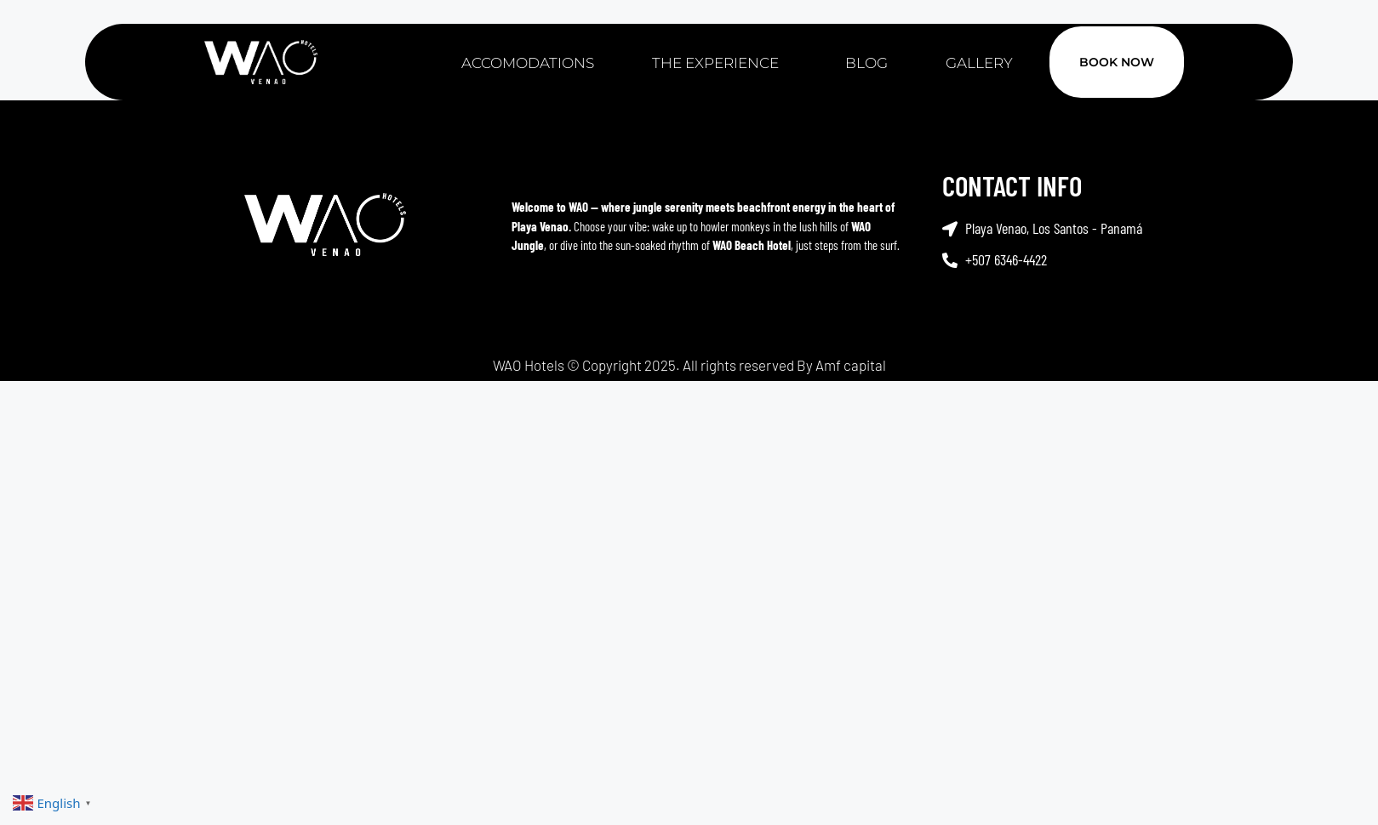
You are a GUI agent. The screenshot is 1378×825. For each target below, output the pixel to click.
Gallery (979, 62)
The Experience (719, 62)
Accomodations (527, 62)
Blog (866, 62)
